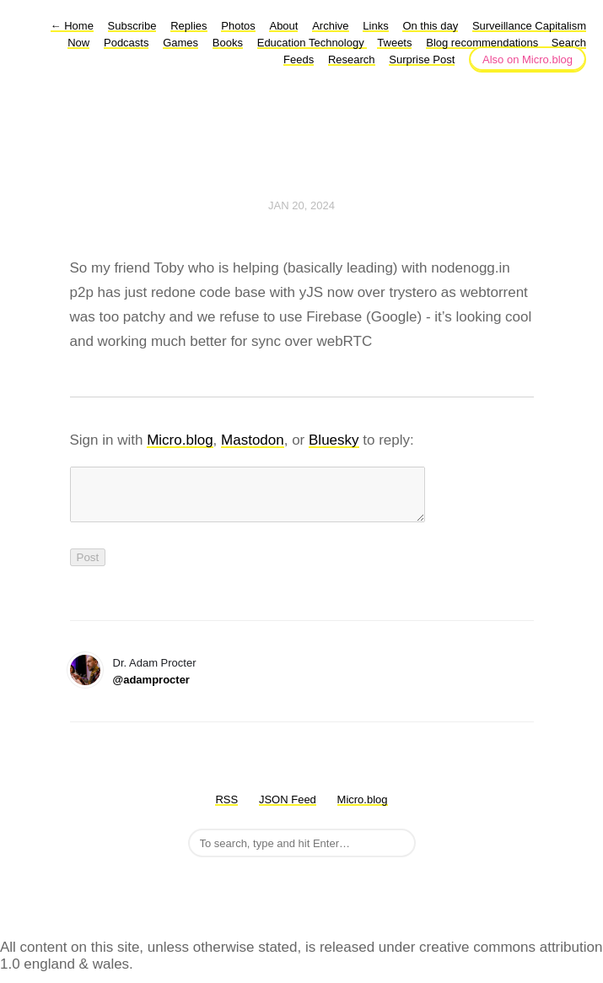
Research (351, 59)
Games (180, 42)
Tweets (394, 42)
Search (569, 42)
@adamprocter (151, 689)
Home (72, 25)
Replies (188, 25)
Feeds (298, 59)
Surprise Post (422, 59)
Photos (238, 25)
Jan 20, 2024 (301, 205)
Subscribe (132, 25)
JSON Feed (287, 809)
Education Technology (312, 42)
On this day (430, 25)
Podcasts (126, 42)
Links (375, 25)
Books (228, 42)
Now (78, 42)
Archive (330, 25)
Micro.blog (180, 440)
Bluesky (334, 440)
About (283, 25)
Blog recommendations (483, 42)
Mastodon (252, 440)
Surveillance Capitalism (529, 25)
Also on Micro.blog (527, 59)
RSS (226, 809)
